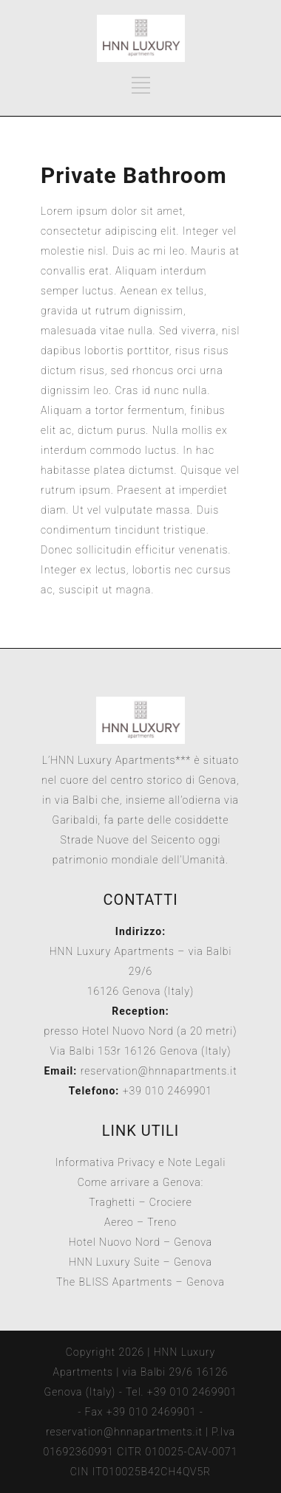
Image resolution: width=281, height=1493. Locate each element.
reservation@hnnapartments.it (159, 1071)
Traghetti (112, 1202)
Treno (162, 1222)
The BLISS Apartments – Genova (140, 1282)
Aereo (119, 1222)
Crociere (170, 1202)
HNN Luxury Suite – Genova (140, 1262)
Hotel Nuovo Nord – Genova (141, 1242)
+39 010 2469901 (165, 1091)
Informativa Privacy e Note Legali (140, 1162)
